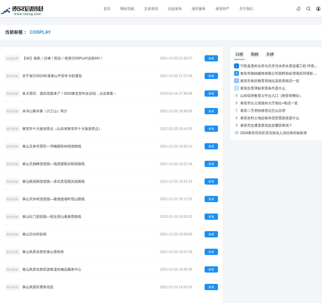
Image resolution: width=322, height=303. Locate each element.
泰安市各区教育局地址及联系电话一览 (266, 81)
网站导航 (127, 9)
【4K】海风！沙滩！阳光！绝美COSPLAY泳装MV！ (62, 58)
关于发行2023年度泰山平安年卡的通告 (52, 76)
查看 (211, 58)
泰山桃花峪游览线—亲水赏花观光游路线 (53, 181)
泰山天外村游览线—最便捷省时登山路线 (53, 199)
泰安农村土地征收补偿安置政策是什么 (266, 118)
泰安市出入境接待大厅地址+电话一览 (266, 103)
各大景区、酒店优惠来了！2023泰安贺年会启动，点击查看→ (69, 93)
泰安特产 (222, 9)
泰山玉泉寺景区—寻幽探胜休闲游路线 (51, 146)
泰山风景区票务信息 (38, 287)
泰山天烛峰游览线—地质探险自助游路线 (53, 164)
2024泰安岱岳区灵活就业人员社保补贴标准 (270, 133)
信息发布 (175, 9)
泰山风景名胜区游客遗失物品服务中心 (51, 269)
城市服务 (199, 9)
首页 (107, 9)
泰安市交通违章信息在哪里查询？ (263, 125)
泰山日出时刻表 (34, 234)
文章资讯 (151, 9)
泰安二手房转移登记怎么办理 (259, 110)
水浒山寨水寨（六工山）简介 (44, 111)
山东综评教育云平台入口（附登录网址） (268, 96)
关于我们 (246, 9)
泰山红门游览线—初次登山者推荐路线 (51, 217)
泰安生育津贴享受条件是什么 (259, 88)
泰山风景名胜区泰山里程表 (43, 252)
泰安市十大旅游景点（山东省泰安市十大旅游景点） (62, 129)
